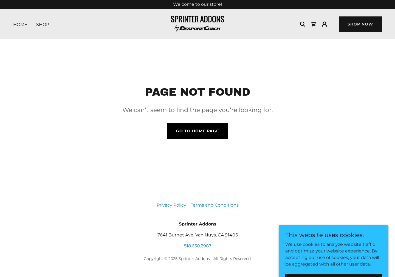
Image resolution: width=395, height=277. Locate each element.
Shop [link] (42, 24)
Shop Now (360, 24)
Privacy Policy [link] (171, 205)
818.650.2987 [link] (197, 246)
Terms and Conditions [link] (215, 205)
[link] (197, 23)
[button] (324, 24)
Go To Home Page (197, 130)
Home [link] (20, 24)
